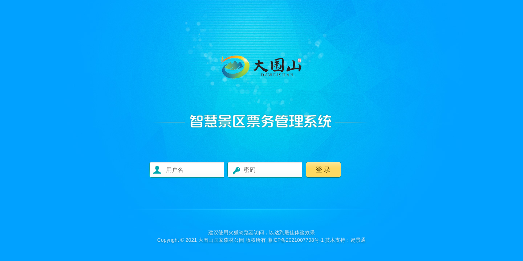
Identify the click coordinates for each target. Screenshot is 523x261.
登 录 (323, 169)
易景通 (358, 240)
